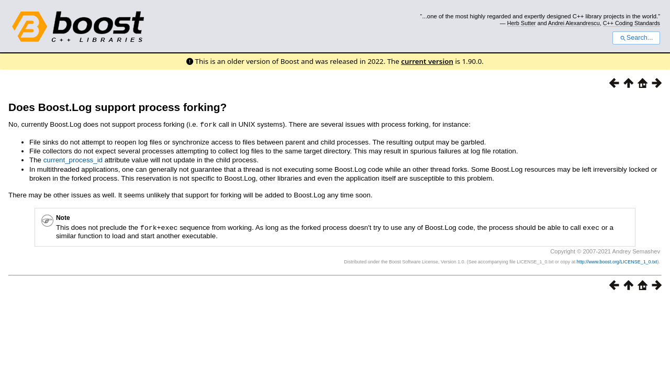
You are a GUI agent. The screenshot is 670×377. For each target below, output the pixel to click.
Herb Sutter (521, 23)
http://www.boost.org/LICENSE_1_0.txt (617, 260)
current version (427, 61)
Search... (636, 37)
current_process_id (73, 159)
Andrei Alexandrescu (574, 23)
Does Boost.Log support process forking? (117, 107)
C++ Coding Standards (631, 23)
